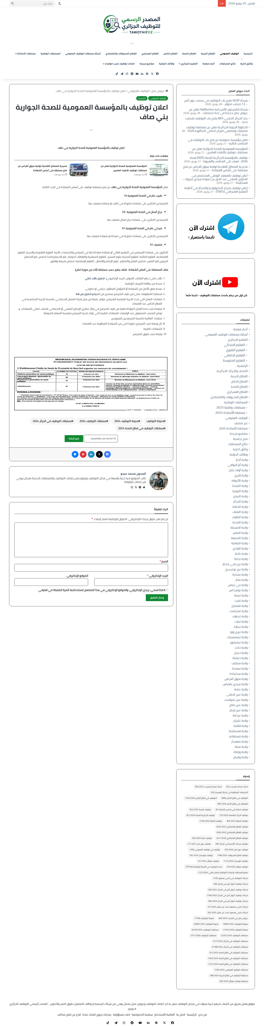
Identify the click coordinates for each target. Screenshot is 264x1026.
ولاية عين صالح (238, 705)
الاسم (164, 559)
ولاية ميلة (241, 746)
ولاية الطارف (240, 517)
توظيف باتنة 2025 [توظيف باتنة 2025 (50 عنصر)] (202, 838)
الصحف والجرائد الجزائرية (232, 371)
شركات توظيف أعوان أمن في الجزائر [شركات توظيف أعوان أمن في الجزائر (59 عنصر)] (231, 884)
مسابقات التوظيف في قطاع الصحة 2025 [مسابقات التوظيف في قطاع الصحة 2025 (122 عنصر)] (228, 964)
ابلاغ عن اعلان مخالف (69, 1014)
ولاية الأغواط (240, 480)
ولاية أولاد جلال (238, 470)
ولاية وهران (240, 757)
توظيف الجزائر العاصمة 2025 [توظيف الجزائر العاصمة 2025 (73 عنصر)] (234, 815)
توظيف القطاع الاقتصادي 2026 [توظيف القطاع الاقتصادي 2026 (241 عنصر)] (232, 838)
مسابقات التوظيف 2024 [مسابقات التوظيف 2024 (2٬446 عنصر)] (205, 930)
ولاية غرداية (240, 715)
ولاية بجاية (241, 559)
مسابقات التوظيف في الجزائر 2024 (52, 421)
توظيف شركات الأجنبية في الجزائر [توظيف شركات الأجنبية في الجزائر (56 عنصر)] (232, 844)
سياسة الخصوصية (142, 1014)
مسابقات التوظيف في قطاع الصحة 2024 (141, 428)
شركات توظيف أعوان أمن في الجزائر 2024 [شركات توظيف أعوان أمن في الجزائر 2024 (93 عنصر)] (228, 890)
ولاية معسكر (239, 741)
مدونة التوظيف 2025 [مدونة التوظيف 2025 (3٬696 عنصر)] (206, 924)
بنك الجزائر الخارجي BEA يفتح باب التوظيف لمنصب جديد (216, 120)
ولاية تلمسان (240, 606)
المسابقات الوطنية (50, 53)
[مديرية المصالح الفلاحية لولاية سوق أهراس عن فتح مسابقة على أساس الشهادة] (79, 170)
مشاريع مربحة (147, 63)
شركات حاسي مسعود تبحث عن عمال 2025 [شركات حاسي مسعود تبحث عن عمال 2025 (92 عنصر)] (228, 912)
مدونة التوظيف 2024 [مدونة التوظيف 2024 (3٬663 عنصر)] (235, 924)
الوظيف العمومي (229, 53)
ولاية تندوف (240, 616)
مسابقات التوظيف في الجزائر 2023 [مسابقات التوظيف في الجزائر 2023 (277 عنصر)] (230, 941)
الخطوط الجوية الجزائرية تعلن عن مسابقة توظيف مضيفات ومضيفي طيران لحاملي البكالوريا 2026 (217, 128)
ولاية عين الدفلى (237, 694)
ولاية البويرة (240, 491)
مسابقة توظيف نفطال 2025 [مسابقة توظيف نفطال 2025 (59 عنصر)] (234, 981)
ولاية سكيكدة (239, 673)
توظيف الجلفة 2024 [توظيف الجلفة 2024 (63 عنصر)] (237, 821)
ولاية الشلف (240, 512)
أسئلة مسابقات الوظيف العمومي (83, 53)
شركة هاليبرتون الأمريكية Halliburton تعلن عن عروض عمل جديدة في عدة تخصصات (218, 111)
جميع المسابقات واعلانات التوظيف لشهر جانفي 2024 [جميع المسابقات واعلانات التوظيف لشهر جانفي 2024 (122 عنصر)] (223, 872)
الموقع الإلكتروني (77, 574)
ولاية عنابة (241, 689)
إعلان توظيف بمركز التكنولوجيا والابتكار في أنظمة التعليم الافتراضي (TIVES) (216, 189)
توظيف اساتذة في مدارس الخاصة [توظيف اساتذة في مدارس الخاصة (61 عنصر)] (232, 809)
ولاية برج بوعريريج (236, 569)
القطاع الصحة (189, 53)
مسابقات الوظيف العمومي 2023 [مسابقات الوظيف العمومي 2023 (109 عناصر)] (231, 970)
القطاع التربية (208, 53)
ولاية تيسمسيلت (237, 637)
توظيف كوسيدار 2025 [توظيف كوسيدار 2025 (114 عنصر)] (236, 861)
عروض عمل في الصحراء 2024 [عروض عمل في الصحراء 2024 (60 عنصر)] (233, 918)
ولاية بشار (241, 579)
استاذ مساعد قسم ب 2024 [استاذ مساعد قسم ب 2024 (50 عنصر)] (208, 786)
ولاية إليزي (241, 475)
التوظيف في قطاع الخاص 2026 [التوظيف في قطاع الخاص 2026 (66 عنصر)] (233, 804)
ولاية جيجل (241, 652)
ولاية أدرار (242, 459)
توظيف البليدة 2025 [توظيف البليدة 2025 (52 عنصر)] (200, 809)
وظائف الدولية (166, 63)
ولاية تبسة (241, 595)
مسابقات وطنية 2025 (230, 407)
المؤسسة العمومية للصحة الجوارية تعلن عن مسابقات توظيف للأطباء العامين (124, 168)
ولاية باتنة (241, 553)
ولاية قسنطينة (238, 731)
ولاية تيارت (241, 621)
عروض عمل (159, 91)
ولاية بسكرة (240, 574)
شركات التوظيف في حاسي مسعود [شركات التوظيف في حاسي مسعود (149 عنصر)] (230, 878)
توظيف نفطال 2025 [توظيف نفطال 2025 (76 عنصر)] (237, 867)
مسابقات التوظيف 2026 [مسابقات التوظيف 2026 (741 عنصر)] (203, 935)
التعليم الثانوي (235, 350)
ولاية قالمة (241, 726)
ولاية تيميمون (239, 642)
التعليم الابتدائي (234, 345)
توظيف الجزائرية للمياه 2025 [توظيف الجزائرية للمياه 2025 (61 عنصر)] (201, 815)
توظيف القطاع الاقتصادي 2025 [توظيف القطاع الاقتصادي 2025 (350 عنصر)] (232, 832)
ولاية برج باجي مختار (235, 564)
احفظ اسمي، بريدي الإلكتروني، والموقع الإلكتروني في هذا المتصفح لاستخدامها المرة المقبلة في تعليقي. (101, 588)
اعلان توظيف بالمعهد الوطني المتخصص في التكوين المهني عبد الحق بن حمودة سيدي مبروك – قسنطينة (215, 179)
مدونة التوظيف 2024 (126, 421)
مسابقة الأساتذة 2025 (230, 412)
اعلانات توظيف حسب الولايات (120, 63)
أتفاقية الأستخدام (164, 1014)
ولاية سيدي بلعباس (235, 684)
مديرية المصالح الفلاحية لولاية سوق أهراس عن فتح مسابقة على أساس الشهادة (42, 168)
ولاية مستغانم (238, 736)
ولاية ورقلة (241, 752)
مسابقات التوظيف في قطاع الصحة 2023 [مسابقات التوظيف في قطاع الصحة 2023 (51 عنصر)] (229, 952)
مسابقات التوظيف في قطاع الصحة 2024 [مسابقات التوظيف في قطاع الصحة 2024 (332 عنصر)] (228, 958)
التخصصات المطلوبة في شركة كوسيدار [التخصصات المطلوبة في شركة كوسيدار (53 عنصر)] (229, 792)
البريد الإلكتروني (157, 574)
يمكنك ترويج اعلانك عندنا (96, 1014)
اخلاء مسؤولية (121, 1014)
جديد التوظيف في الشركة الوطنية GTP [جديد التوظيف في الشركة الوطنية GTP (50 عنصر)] (204, 867)
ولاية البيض (240, 496)
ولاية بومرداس (238, 590)
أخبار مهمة (208, 63)
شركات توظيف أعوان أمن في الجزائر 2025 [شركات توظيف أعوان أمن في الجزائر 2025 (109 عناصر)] (227, 895)
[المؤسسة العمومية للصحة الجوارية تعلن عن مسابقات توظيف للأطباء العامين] (159, 170)
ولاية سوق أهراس (236, 679)
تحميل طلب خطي (95, 278)
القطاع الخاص (170, 53)
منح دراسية (240, 439)
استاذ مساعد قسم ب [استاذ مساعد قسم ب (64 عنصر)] (237, 786)
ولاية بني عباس (238, 585)
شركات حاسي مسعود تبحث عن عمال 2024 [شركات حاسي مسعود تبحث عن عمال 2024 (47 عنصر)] (228, 907)
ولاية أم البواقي (238, 465)
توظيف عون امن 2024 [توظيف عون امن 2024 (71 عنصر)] (199, 844)
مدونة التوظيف (155, 421)
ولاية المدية (240, 522)
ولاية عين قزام (239, 710)
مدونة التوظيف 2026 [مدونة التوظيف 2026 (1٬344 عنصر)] (235, 930)
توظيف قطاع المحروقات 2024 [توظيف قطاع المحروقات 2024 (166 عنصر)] (233, 855)
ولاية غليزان (240, 720)
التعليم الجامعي (234, 355)
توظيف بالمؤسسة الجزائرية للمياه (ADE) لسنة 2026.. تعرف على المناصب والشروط (219, 159)
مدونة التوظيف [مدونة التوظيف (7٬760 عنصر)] (204, 918)
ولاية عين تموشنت (236, 699)
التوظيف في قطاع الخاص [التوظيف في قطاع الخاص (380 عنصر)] (235, 798)
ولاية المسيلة (239, 527)
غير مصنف (241, 423)
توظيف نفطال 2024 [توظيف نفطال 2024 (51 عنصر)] (208, 861)
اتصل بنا (180, 1014)
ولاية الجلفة (240, 506)
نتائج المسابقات (227, 63)
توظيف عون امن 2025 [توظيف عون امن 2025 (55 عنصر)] (236, 849)
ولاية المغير (240, 532)
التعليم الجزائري (189, 63)
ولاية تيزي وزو (239, 632)
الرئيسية (248, 53)
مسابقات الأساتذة (26, 53)
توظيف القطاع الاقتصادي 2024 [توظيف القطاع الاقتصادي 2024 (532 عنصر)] (232, 827)
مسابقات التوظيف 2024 (93, 421)
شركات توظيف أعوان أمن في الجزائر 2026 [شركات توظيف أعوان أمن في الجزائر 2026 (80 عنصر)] (228, 901)
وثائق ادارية (246, 63)
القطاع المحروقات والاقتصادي (121, 53)
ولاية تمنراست (238, 611)
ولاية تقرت (241, 600)
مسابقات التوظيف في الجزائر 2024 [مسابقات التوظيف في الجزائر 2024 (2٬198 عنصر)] (230, 947)
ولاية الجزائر (240, 501)
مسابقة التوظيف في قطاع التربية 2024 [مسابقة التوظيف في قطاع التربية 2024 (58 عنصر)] (229, 975)
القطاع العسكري (150, 53)
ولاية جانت (241, 647)
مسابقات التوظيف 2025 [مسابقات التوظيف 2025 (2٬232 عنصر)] (234, 935)
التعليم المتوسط (234, 360)
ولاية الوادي (240, 548)
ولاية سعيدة (240, 668)
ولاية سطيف (240, 663)
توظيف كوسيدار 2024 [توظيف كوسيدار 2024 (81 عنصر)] (201, 855)
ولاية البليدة (240, 485)
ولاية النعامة (239, 543)
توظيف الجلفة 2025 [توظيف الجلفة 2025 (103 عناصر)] (211, 821)
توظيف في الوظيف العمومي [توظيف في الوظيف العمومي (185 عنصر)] (205, 849)
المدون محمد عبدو (133, 473)
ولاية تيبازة (241, 626)
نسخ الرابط (74, 438)
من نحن (202, 1014)
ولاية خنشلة (240, 658)
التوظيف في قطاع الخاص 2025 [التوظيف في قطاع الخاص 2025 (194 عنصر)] (201, 798)
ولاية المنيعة (239, 538)
